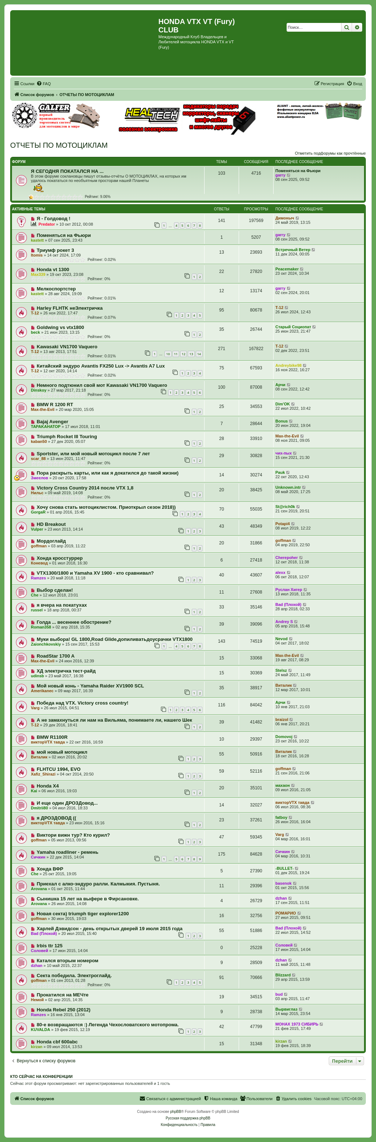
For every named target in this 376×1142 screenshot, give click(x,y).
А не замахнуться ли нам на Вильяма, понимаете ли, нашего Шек (114, 720)
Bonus (281, 421)
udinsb (37, 676)
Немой (37, 1000)
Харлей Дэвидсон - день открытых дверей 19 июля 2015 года (109, 928)
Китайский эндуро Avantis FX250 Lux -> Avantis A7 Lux (101, 366)
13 (191, 354)
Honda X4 (48, 786)
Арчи (280, 384)
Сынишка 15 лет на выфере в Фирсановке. (88, 898)
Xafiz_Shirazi (43, 774)
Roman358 (41, 627)
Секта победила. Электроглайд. (74, 975)
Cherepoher (286, 557)
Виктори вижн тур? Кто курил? (73, 835)
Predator (47, 224)
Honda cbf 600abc (57, 1041)
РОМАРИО (285, 913)
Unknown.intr (288, 487)
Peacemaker (287, 269)
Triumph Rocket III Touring (67, 436)
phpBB (175, 1112)
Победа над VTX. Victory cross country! (82, 703)
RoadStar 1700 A (55, 656)
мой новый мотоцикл (62, 752)
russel (37, 610)
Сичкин (38, 857)
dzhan (281, 898)
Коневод (39, 563)
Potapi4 (282, 524)
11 (176, 354)
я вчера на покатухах (62, 605)
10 (168, 354)
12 (183, 354)
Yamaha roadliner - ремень (67, 852)
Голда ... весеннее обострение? (74, 622)
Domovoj (283, 736)
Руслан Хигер (288, 589)
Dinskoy (39, 390)
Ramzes (38, 578)
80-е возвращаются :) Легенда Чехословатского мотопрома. (108, 1024)
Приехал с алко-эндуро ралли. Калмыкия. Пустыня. (98, 884)
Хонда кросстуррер (60, 558)
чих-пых (283, 453)
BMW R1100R (52, 737)
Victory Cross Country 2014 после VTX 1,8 (85, 488)
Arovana (39, 889)
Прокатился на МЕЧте (63, 995)
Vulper (37, 529)
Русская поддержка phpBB (188, 1118)
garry (280, 175)
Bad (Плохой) (288, 604)
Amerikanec (42, 691)
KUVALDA (40, 1029)
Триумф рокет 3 (55, 250)
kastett (37, 240)
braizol (281, 719)
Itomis (37, 255)
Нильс (37, 493)
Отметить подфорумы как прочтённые (330, 153)
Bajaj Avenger (52, 421)
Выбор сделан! (55, 590)
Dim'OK (282, 404)
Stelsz (281, 670)
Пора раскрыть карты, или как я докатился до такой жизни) (108, 473)
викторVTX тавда (48, 742)
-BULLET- (284, 868)
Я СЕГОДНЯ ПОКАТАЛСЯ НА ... (67, 171)
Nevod (281, 639)
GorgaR (38, 512)
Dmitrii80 (39, 808)
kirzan (37, 1046)
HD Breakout (51, 524)
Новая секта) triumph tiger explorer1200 (83, 913)
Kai (34, 791)
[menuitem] (43, 83)
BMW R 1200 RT (55, 404)
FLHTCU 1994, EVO (59, 769)
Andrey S (284, 621)
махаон (282, 785)
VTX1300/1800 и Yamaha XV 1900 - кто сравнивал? (95, 573)
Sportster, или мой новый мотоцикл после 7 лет (93, 453)
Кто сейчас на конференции (41, 1076)
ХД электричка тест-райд (66, 671)
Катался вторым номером (67, 960)
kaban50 (39, 441)
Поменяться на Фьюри (297, 170)
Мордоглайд (51, 541)
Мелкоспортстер (56, 289)
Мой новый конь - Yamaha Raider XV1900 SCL (90, 686)
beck (35, 332)
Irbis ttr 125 (49, 945)
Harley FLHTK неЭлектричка (70, 308)
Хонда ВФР (50, 869)
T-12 (35, 313)
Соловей (39, 950)
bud (279, 994)
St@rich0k (285, 506)
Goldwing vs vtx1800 (60, 327)
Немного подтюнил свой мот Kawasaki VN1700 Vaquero (102, 385)
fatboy (281, 817)
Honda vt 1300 (53, 269)
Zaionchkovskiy (46, 644)
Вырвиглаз (286, 1009)
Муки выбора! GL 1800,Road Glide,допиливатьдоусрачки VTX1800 (115, 639)
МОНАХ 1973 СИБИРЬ (296, 1024)
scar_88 (38, 458)
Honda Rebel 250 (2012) (63, 1009)
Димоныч (284, 218)
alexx (280, 572)
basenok (283, 883)
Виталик (283, 685)
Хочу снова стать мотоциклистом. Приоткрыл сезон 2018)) (106, 507)
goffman (39, 546)
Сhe (35, 595)
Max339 (38, 274)
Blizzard (283, 975)
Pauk (280, 472)
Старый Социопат (293, 327)
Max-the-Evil (42, 409)
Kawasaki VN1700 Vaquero (67, 346)
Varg (35, 708)
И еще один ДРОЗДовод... (67, 803)
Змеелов (39, 478)
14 (199, 354)
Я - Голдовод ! (53, 218)
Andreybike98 (288, 365)
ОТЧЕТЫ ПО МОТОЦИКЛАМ (59, 145)
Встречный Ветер (292, 249)
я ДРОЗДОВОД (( (56, 818)
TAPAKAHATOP (46, 426)
